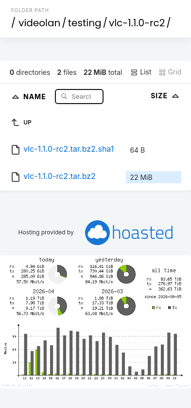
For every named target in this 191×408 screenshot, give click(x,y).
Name (35, 96)
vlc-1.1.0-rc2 (137, 23)
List (140, 72)
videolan (39, 23)
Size (166, 95)
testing (85, 23)
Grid (170, 72)
